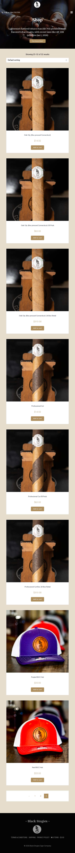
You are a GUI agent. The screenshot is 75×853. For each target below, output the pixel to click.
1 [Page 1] (35, 796)
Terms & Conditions (19, 837)
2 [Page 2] (40, 796)
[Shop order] (37, 60)
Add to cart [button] (37, 147)
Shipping (32, 837)
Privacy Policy (43, 837)
